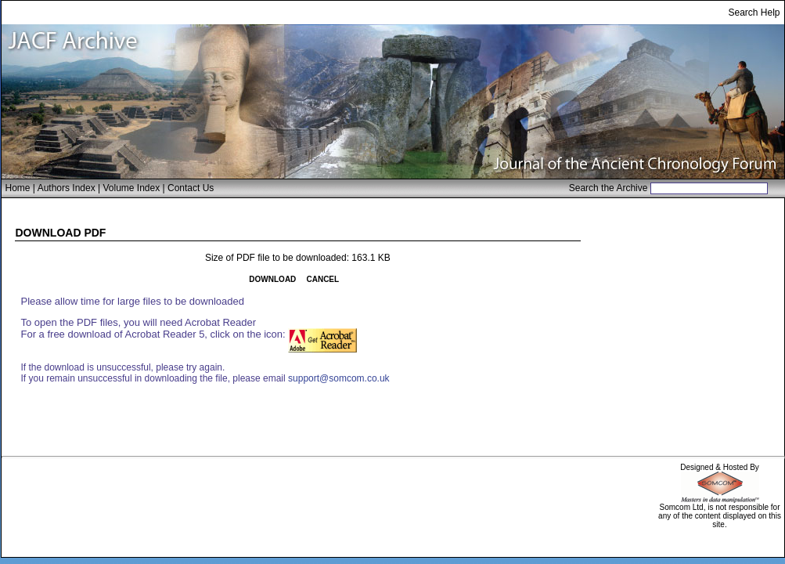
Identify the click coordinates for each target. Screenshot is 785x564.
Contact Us (190, 188)
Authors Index (66, 188)
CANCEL (322, 279)
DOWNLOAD (272, 279)
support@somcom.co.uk (339, 378)
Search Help (754, 12)
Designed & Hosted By (719, 467)
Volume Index (131, 188)
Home (18, 188)
